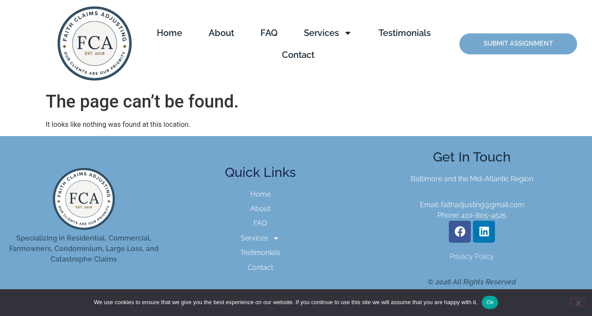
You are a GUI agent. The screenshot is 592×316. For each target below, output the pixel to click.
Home (169, 33)
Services (328, 33)
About (221, 33)
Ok (490, 302)
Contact (298, 55)
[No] (577, 302)
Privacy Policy (472, 256)
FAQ (269, 33)
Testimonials (405, 33)
